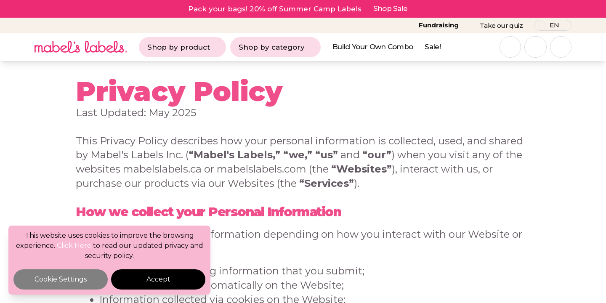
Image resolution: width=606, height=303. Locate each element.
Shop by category (275, 47)
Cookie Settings (61, 279)
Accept (158, 279)
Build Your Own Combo (372, 47)
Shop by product (182, 47)
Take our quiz (501, 25)
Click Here (74, 246)
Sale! (433, 47)
